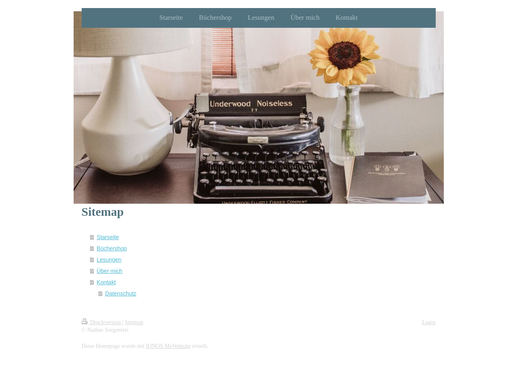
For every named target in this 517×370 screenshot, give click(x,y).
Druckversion (102, 322)
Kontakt (106, 282)
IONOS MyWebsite (168, 346)
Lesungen (109, 259)
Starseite (108, 237)
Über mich (109, 271)
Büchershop (112, 248)
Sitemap (134, 322)
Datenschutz (120, 293)
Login (428, 322)
